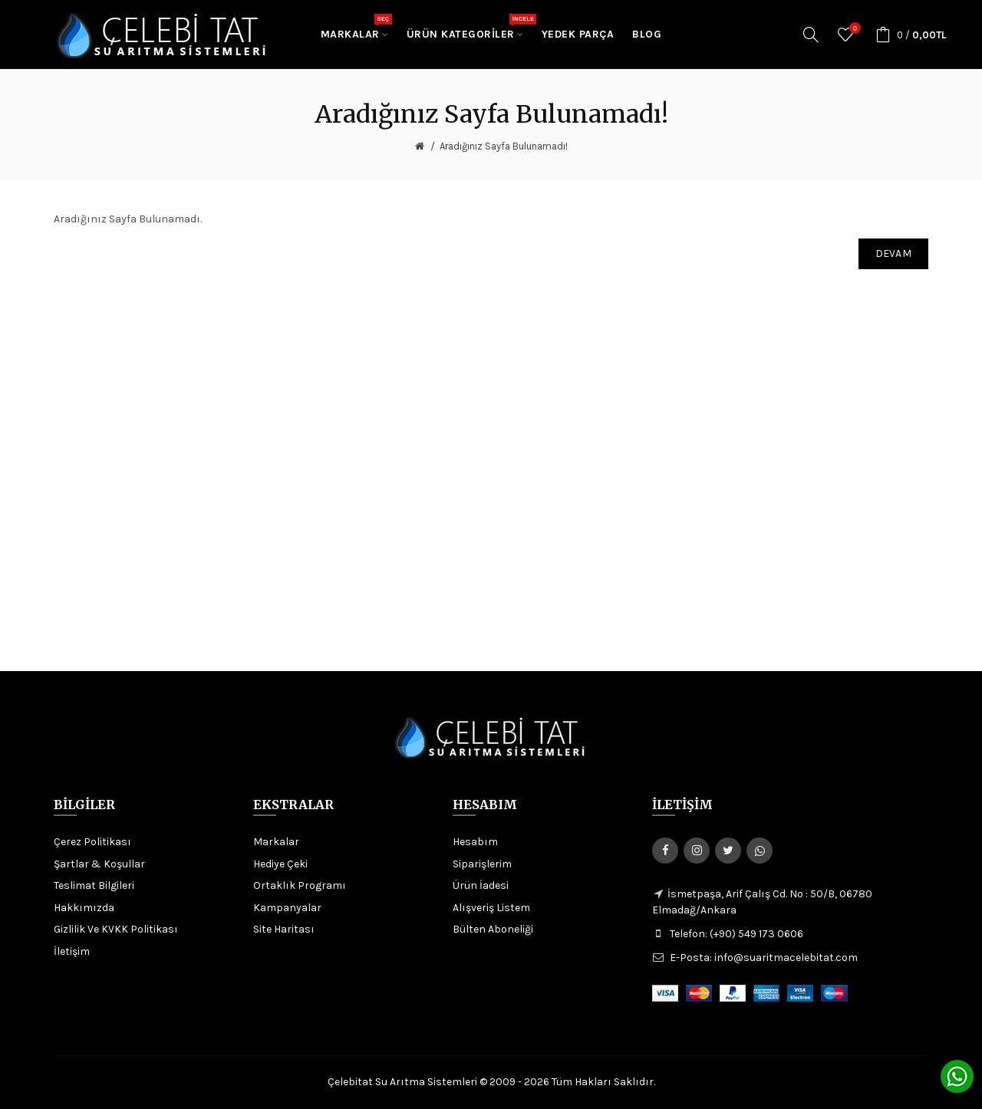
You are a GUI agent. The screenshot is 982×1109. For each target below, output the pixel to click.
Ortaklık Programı (299, 885)
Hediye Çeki (280, 863)
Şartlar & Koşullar (99, 863)
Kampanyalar (287, 907)
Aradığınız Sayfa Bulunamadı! (504, 146)
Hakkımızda (84, 907)
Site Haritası (284, 929)
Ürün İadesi (481, 885)
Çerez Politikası (92, 841)
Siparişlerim (482, 863)
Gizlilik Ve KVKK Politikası (116, 929)
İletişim (72, 951)
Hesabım (475, 841)
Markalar (276, 841)
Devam (893, 253)
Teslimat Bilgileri (94, 885)
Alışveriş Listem (491, 907)
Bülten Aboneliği (493, 929)
